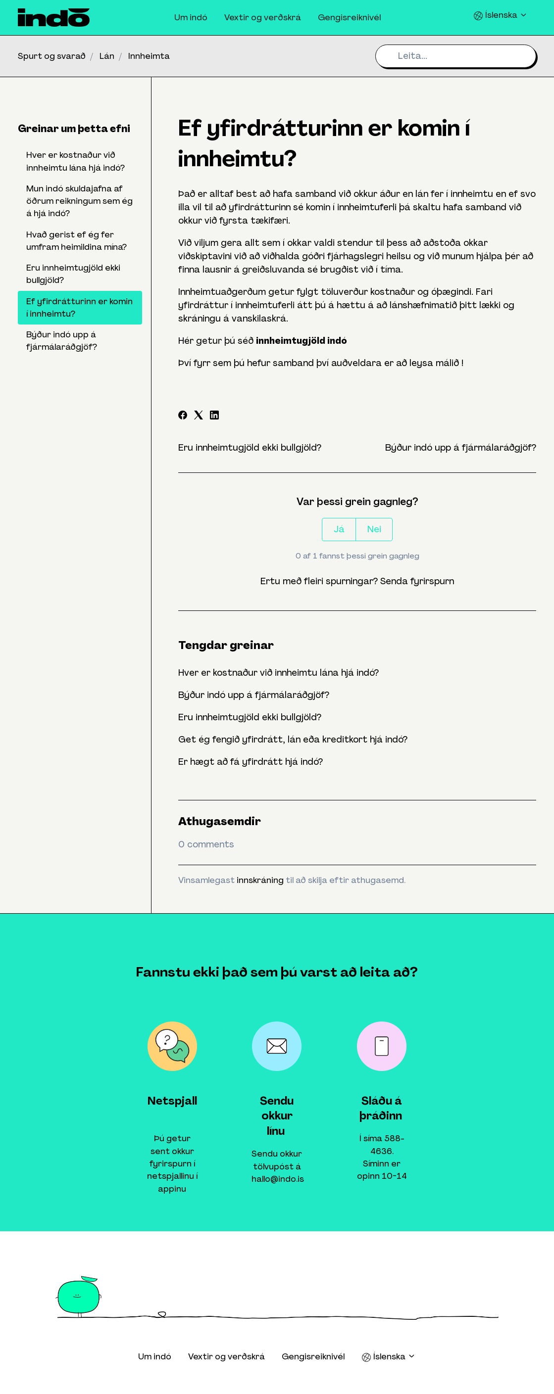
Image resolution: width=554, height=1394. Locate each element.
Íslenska (500, 15)
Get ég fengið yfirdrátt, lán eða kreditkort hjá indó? (292, 739)
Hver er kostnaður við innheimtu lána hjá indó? (278, 673)
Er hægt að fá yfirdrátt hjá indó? (250, 762)
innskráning (260, 880)
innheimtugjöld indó (301, 341)
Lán (107, 55)
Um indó (190, 17)
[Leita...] (455, 56)
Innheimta (149, 55)
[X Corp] (198, 416)
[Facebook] (182, 416)
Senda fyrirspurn (417, 581)
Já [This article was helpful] (339, 529)
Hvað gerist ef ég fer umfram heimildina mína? (76, 240)
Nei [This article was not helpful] (374, 529)
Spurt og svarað (52, 55)
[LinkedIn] (214, 416)
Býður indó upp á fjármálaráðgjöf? (460, 448)
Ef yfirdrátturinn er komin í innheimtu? (79, 307)
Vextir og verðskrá (262, 17)
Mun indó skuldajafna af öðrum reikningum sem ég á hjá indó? (79, 201)
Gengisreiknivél (349, 17)
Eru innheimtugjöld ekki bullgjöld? (249, 448)
